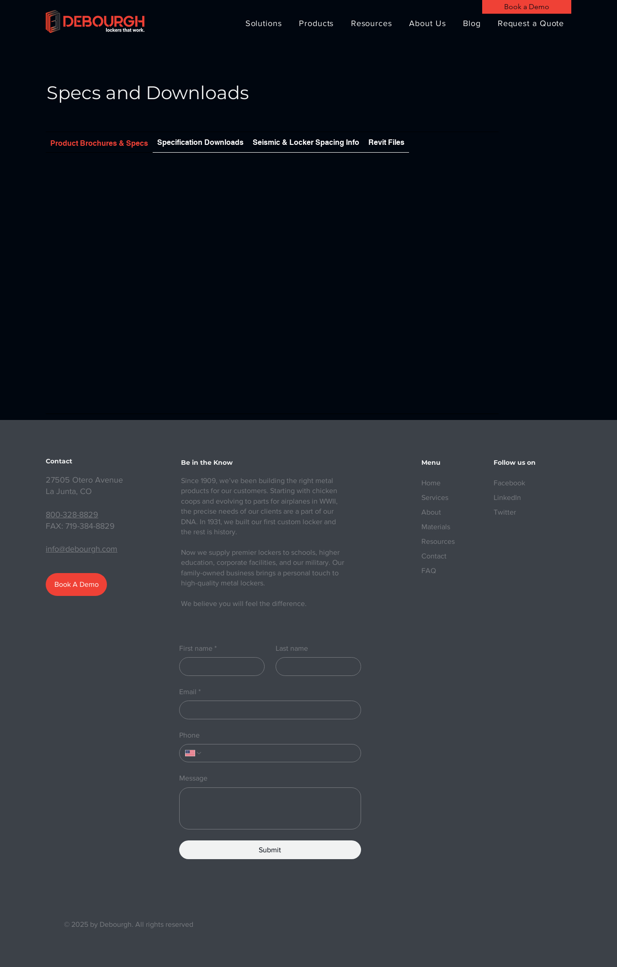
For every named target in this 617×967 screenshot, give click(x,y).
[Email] (267, 709)
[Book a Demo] (526, 7)
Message (193, 778)
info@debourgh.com (81, 548)
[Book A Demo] (76, 584)
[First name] (219, 666)
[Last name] (315, 666)
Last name (292, 648)
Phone (189, 735)
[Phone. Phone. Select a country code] (193, 753)
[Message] (270, 808)
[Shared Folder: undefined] (272, 288)
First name (198, 648)
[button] (263, 23)
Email (190, 692)
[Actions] (272, 176)
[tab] (99, 142)
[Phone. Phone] (278, 753)
